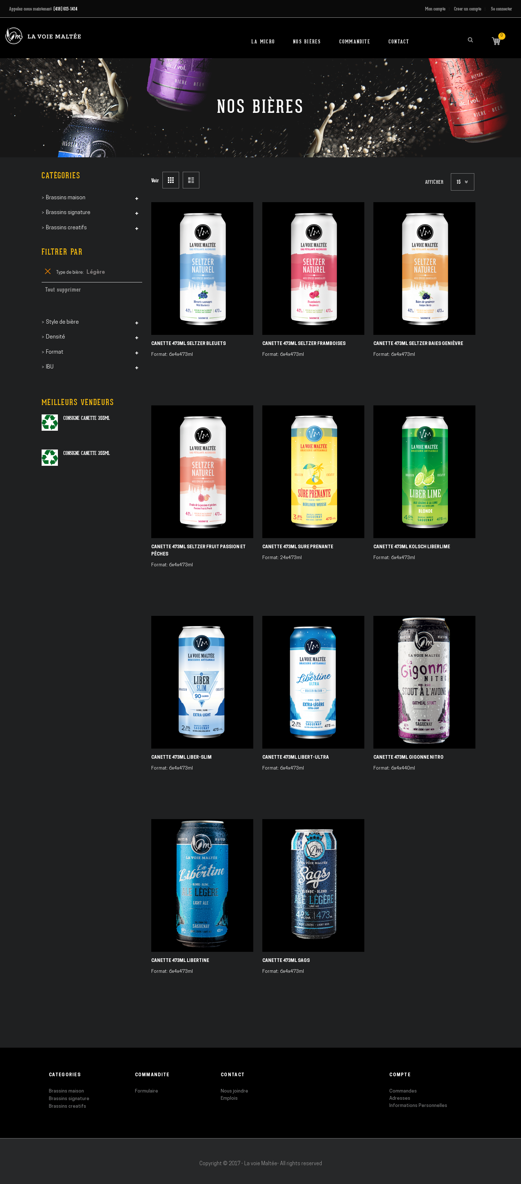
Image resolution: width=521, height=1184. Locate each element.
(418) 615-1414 (65, 9)
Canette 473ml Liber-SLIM (181, 757)
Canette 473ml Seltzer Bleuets (188, 344)
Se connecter (501, 9)
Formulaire (146, 1091)
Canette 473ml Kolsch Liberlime (411, 547)
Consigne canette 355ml (86, 418)
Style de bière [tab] (62, 322)
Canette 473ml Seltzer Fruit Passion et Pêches (198, 551)
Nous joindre (234, 1091)
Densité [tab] (55, 337)
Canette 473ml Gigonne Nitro (408, 757)
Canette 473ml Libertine (180, 961)
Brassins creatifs (67, 1106)
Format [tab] (54, 352)
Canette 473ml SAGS (286, 961)
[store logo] (43, 35)
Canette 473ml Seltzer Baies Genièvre (418, 344)
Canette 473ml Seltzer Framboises (304, 344)
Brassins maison (66, 1091)
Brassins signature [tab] (68, 213)
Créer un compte (467, 9)
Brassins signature (69, 1098)
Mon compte (435, 9)
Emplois (229, 1098)
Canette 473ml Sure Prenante (297, 547)
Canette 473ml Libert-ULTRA (295, 757)
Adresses (399, 1098)
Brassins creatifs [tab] (66, 228)
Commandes (403, 1091)
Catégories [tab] (61, 175)
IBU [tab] (50, 367)
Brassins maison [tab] (65, 198)
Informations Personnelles (418, 1105)
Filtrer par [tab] (62, 252)
